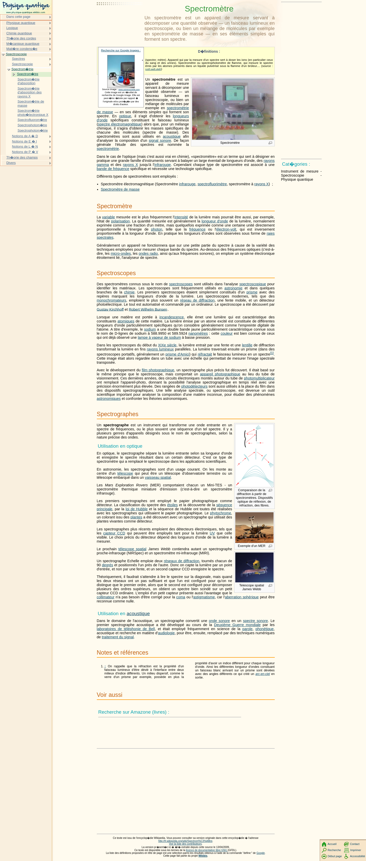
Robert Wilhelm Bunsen (148, 309)
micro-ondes (121, 253)
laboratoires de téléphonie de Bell (126, 629)
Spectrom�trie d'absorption (28, 81)
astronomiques (109, 399)
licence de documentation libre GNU (207, 850)
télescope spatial (132, 549)
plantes (136, 517)
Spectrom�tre (27, 74)
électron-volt (226, 229)
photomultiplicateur (259, 378)
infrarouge (162, 165)
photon (156, 229)
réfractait (205, 354)
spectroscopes (181, 284)
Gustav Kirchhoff (110, 309)
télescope (125, 473)
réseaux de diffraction (181, 561)
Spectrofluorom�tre (32, 120)
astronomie (233, 288)
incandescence (171, 317)
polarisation (120, 221)
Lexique (12, 28)
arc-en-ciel (262, 674)
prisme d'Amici (177, 354)
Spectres (18, 59)
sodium (150, 329)
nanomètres (198, 333)
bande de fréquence (113, 169)
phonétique (264, 629)
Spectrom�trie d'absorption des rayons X (30, 92)
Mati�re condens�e (21, 49)
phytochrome (220, 513)
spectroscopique (252, 284)
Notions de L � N (25, 146)
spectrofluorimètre (212, 184)
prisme (252, 292)
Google (260, 853)
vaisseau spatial (158, 477)
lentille (247, 345)
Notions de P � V (25, 152)
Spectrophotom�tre (32, 125)
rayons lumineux (160, 349)
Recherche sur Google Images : (121, 50)
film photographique (158, 370)
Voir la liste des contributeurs (185, 843)
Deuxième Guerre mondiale (237, 625)
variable (108, 217)
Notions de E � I (24, 141)
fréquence (197, 229)
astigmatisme (204, 597)
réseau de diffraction (197, 300)
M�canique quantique (22, 44)
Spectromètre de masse (120, 189)
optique (125, 116)
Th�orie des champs (22, 157)
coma (180, 597)
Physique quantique (20, 23)
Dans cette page (18, 17)
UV (212, 533)
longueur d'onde (215, 221)
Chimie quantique (19, 33)
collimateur (106, 597)
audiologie (166, 633)
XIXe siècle (167, 345)
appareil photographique (220, 374)
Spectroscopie (16, 54)
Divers (11, 163)
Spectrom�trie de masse (31, 103)
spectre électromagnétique (119, 124)
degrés (107, 565)
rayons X (130, 165)
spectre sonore (255, 621)
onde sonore (219, 621)
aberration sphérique (242, 597)
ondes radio (148, 253)
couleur (227, 333)
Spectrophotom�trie (33, 130)
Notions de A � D (25, 136)
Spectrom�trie (22, 69)
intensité (181, 217)
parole (247, 629)
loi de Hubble (137, 509)
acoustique (172, 136)
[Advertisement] (120, 16)
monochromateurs (111, 300)
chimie (129, 292)
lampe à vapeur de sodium (159, 337)
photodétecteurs (194, 386)
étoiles (172, 505)
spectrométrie (108, 149)
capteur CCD (114, 533)
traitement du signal (118, 637)
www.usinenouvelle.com (129, 89)
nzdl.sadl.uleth (153, 69)
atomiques (125, 321)
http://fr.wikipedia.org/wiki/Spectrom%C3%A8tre (185, 841)
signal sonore (160, 140)
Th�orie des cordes (21, 38)
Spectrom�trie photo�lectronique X (33, 113)
